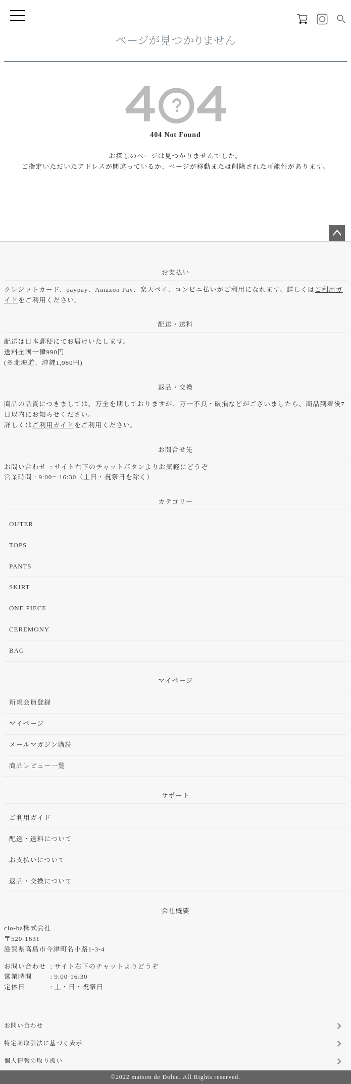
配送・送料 (175, 324)
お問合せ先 (175, 450)
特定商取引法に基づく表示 (43, 1043)
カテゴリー (175, 501)
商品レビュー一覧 (37, 766)
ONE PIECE (27, 608)
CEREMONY (29, 629)
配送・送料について (40, 839)
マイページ (175, 680)
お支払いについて (37, 860)
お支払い (176, 272)
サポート (176, 795)
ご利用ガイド (53, 425)
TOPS (18, 545)
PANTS (20, 566)
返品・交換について (40, 881)
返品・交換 (175, 387)
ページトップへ (337, 233)
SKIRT (19, 587)
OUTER (21, 524)
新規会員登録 (30, 702)
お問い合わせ (23, 1025)
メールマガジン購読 (40, 744)
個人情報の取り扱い (33, 1060)
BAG (16, 650)
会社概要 (176, 911)
